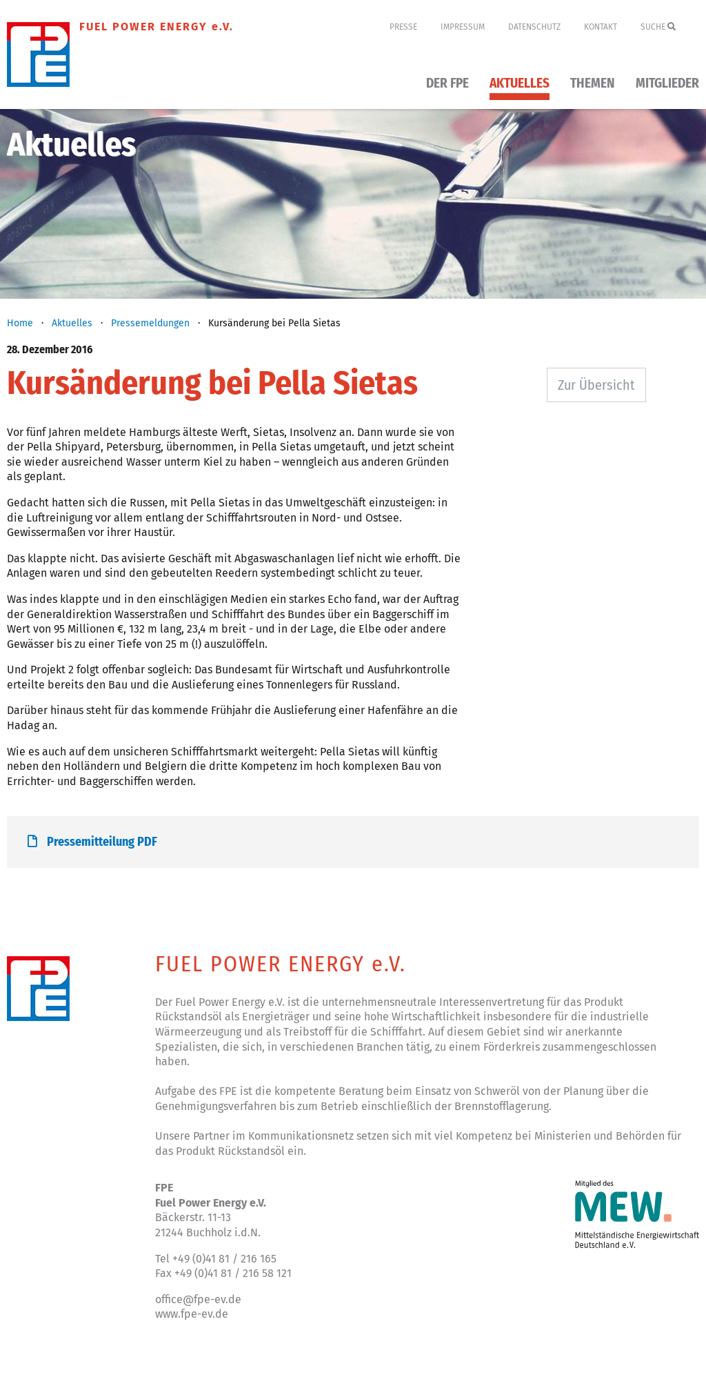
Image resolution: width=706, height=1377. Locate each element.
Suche (658, 27)
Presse (403, 27)
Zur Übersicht (596, 385)
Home (20, 323)
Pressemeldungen (150, 323)
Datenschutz (534, 27)
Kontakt (600, 27)
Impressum (463, 27)
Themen (592, 84)
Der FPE (447, 84)
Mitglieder (667, 84)
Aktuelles (519, 84)
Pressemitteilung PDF (92, 841)
